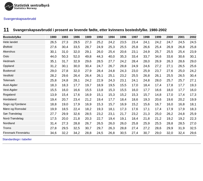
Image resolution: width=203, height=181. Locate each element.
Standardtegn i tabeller (17, 139)
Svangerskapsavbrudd (20, 19)
